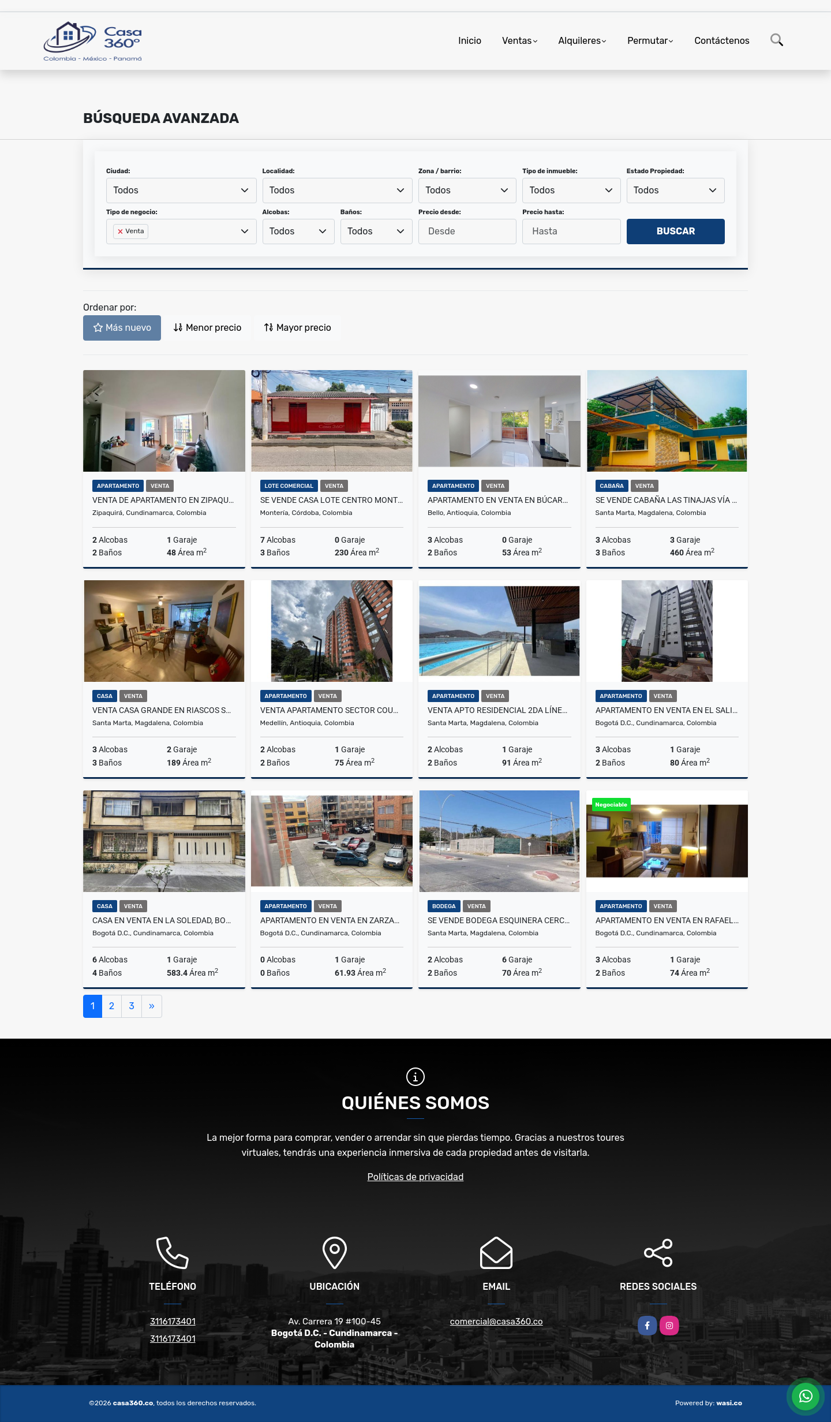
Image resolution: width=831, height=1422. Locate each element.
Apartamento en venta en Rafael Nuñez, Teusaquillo (667, 920)
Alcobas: (276, 212)
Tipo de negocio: (132, 212)
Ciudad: (118, 171)
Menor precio (207, 327)
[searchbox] (116, 249)
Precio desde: (439, 212)
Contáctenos (722, 40)
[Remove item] (121, 231)
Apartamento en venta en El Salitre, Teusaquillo (667, 710)
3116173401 (173, 1321)
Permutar (647, 40)
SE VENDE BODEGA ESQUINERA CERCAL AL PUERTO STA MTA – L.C (499, 920)
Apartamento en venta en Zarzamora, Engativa (332, 920)
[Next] (151, 1006)
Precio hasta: (543, 212)
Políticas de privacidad (416, 1176)
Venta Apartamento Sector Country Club (332, 710)
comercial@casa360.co (496, 1321)
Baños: (351, 212)
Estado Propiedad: (655, 171)
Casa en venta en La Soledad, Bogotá (164, 920)
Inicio (469, 40)
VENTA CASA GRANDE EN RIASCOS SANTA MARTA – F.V (164, 710)
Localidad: (279, 171)
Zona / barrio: (439, 171)
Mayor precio (297, 327)
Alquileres (580, 40)
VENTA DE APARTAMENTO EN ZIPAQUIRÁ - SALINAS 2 (164, 500)
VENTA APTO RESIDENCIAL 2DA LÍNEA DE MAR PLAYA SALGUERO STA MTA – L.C (499, 710)
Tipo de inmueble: (549, 171)
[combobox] (181, 190)
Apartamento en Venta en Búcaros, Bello (499, 500)
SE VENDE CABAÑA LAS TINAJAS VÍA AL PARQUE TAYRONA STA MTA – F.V (667, 500)
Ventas (516, 40)
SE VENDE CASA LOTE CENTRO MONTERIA (332, 500)
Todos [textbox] (125, 190)
